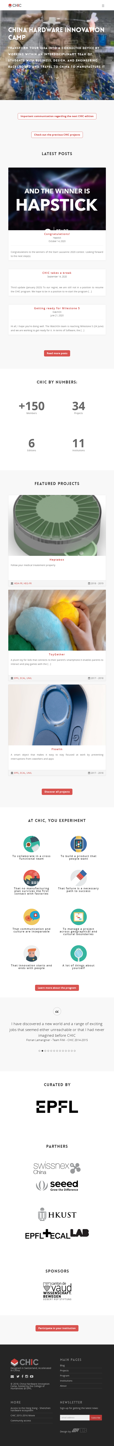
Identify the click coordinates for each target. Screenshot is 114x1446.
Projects (64, 1370)
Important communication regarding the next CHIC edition (57, 116)
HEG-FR (28, 583)
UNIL (29, 678)
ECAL (22, 678)
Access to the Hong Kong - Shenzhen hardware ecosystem (31, 1409)
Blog (62, 1365)
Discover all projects (57, 791)
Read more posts (57, 353)
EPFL (16, 678)
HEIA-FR (18, 583)
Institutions (66, 1380)
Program (64, 1375)
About (63, 1385)
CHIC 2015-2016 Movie (23, 1415)
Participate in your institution (57, 1328)
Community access (21, 1420)
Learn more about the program (57, 987)
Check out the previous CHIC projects (57, 134)
